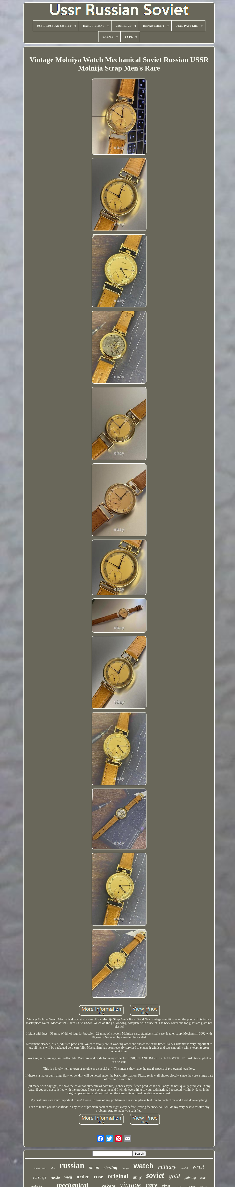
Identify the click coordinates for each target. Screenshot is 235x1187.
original (118, 1176)
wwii (68, 1177)
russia (55, 1177)
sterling (110, 1167)
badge (125, 1168)
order (83, 1176)
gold (174, 1175)
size (53, 1168)
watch (144, 1166)
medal (184, 1168)
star (202, 1177)
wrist (198, 1166)
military (167, 1167)
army (137, 1177)
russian (72, 1165)
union (94, 1167)
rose (98, 1176)
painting (190, 1177)
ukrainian (40, 1168)
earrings (39, 1177)
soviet (155, 1175)
